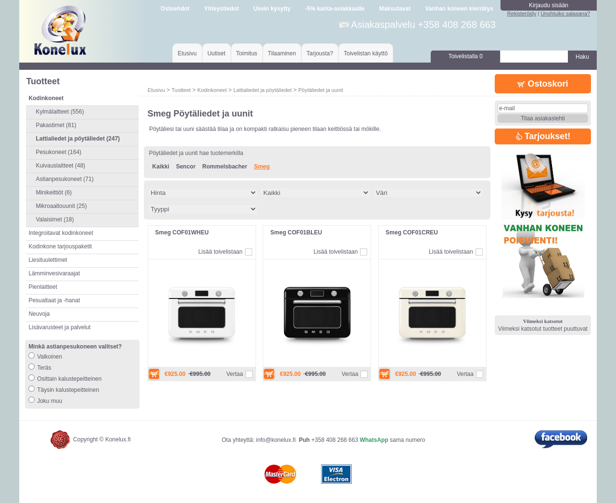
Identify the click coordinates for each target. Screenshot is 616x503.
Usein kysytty (271, 8)
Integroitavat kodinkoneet (60, 233)
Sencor (186, 166)
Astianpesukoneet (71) (64, 179)
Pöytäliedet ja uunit (320, 90)
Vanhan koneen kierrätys (459, 8)
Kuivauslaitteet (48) (60, 165)
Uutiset (216, 53)
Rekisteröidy (522, 13)
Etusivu (187, 53)
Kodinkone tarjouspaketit (59, 246)
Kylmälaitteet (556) (60, 111)
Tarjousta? (320, 53)
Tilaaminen (282, 53)
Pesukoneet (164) (58, 152)
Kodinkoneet (212, 90)
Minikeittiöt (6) (54, 192)
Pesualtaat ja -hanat (54, 300)
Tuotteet (181, 90)
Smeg (262, 166)
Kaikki (160, 166)
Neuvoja (39, 313)
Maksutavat (395, 8)
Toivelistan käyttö (365, 53)
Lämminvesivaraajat (54, 273)
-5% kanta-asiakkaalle (334, 8)
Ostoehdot (175, 8)
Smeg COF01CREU (411, 232)
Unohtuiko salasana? (565, 13)
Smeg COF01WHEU (181, 232)
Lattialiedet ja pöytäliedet (262, 90)
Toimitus (246, 53)
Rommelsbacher (224, 166)
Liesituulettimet (47, 260)
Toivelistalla (466, 56)
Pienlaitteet (42, 287)
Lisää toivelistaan (220, 251)
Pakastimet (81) (56, 125)
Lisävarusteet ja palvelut (59, 327)
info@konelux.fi (275, 440)
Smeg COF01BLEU (296, 232)
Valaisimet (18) (55, 219)
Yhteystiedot (221, 8)
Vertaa (234, 374)
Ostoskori (542, 84)
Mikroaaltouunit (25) (61, 206)
